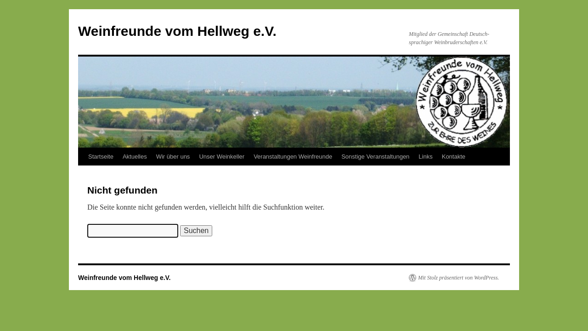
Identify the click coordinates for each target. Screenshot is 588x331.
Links (425, 156)
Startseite (100, 156)
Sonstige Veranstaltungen (375, 156)
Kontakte (453, 156)
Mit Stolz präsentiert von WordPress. (458, 277)
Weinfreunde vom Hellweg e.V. (177, 31)
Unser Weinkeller (221, 156)
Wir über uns (173, 156)
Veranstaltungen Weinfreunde (293, 156)
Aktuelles (135, 156)
